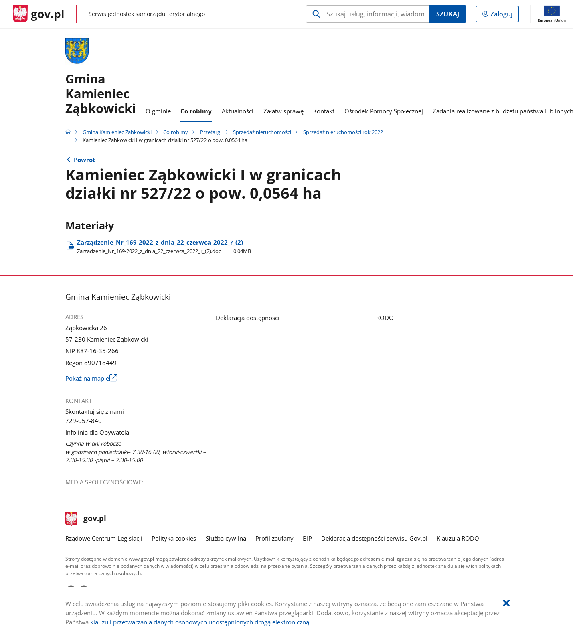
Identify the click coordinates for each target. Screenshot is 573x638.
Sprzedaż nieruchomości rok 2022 (343, 132)
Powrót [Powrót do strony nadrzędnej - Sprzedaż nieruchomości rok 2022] (84, 160)
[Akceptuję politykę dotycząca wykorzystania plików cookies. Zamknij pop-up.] (506, 603)
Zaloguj (504, 15)
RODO (385, 318)
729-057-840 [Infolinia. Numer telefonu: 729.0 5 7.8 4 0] (83, 421)
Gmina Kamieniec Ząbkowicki (117, 132)
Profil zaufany (274, 538)
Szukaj (447, 14)
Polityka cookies (174, 538)
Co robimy (175, 132)
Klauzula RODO (458, 538)
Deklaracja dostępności (247, 318)
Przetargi (210, 132)
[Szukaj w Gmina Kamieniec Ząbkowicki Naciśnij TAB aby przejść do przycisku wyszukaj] (367, 14)
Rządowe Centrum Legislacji (103, 538)
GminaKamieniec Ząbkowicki (100, 93)
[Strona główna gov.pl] (39, 14)
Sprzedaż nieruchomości (262, 132)
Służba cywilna (226, 538)
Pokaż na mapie (91, 378)
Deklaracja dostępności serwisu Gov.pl (374, 538)
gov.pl (85, 519)
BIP (307, 538)
